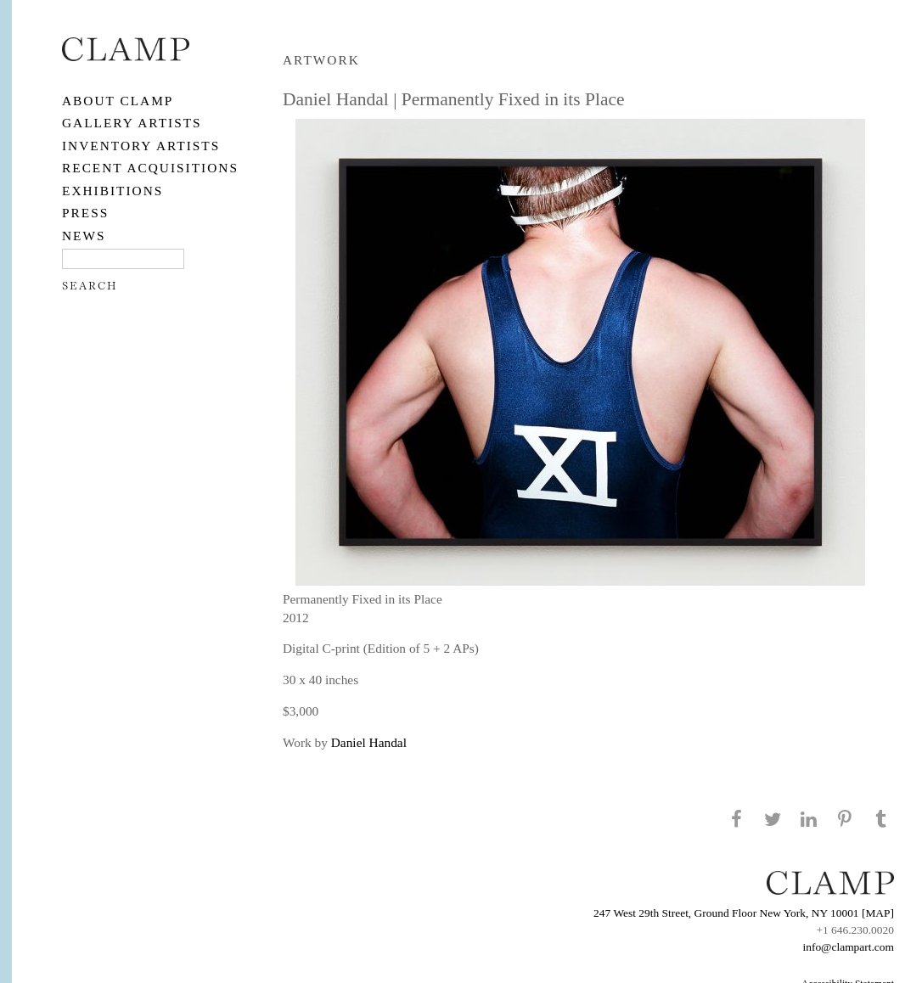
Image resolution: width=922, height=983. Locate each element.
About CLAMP (117, 100)
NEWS (84, 235)
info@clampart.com (848, 947)
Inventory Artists (141, 145)
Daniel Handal (369, 742)
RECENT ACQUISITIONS (150, 167)
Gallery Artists (132, 122)
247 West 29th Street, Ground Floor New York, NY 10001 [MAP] (743, 913)
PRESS (85, 212)
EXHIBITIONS (112, 190)
